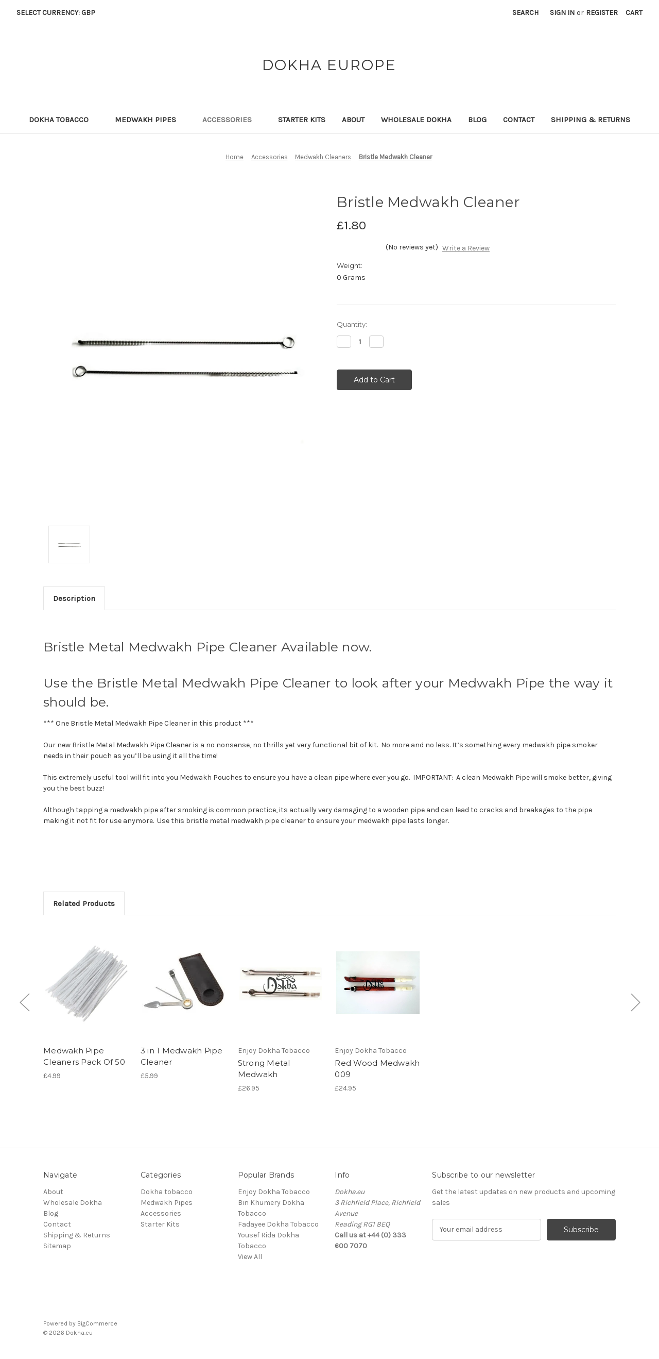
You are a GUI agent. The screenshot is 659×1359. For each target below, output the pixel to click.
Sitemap (57, 1245)
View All (250, 1256)
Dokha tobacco (63, 119)
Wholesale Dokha (416, 119)
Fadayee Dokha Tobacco (278, 1224)
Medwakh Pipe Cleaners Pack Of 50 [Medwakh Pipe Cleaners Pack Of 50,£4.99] (84, 1056)
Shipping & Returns (590, 119)
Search (525, 12)
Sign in (562, 12)
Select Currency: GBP (59, 12)
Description (74, 598)
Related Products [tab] (84, 903)
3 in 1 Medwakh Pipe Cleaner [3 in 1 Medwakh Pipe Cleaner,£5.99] (182, 1056)
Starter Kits (301, 119)
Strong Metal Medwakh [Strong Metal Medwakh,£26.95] (264, 1069)
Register (602, 12)
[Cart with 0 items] (634, 12)
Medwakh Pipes (150, 119)
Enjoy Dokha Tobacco (274, 1191)
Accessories (232, 119)
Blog (477, 119)
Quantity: (352, 324)
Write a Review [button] (466, 248)
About (353, 119)
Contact (518, 119)
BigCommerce (97, 1323)
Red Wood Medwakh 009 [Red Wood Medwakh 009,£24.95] (377, 1069)
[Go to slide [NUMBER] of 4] (24, 1002)
